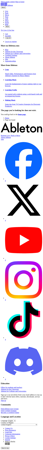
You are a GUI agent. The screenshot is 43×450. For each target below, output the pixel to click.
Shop (6, 21)
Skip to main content (8, 2)
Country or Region (7, 423)
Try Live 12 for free (7, 30)
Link (6, 19)
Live (6, 11)
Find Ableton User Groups (10, 409)
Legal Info (8, 432)
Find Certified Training (8, 411)
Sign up (3, 400)
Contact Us (9, 428)
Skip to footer (19, 2)
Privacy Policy (10, 436)
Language (4, 421)
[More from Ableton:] (21, 85)
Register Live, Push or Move (10, 135)
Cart (6, 34)
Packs (7, 22)
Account (8, 36)
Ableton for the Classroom (14, 51)
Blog (6, 50)
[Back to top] (5, 448)
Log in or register (11, 41)
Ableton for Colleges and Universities (18, 53)
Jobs (6, 59)
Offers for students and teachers (11, 387)
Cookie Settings (10, 438)
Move (7, 15)
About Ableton (10, 57)
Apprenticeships (10, 61)
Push (6, 13)
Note (6, 17)
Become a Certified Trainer (10, 412)
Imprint (7, 440)
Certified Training (11, 55)
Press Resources (10, 430)
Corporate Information (12, 434)
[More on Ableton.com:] (21, 53)
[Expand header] (3, 7)
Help (6, 24)
